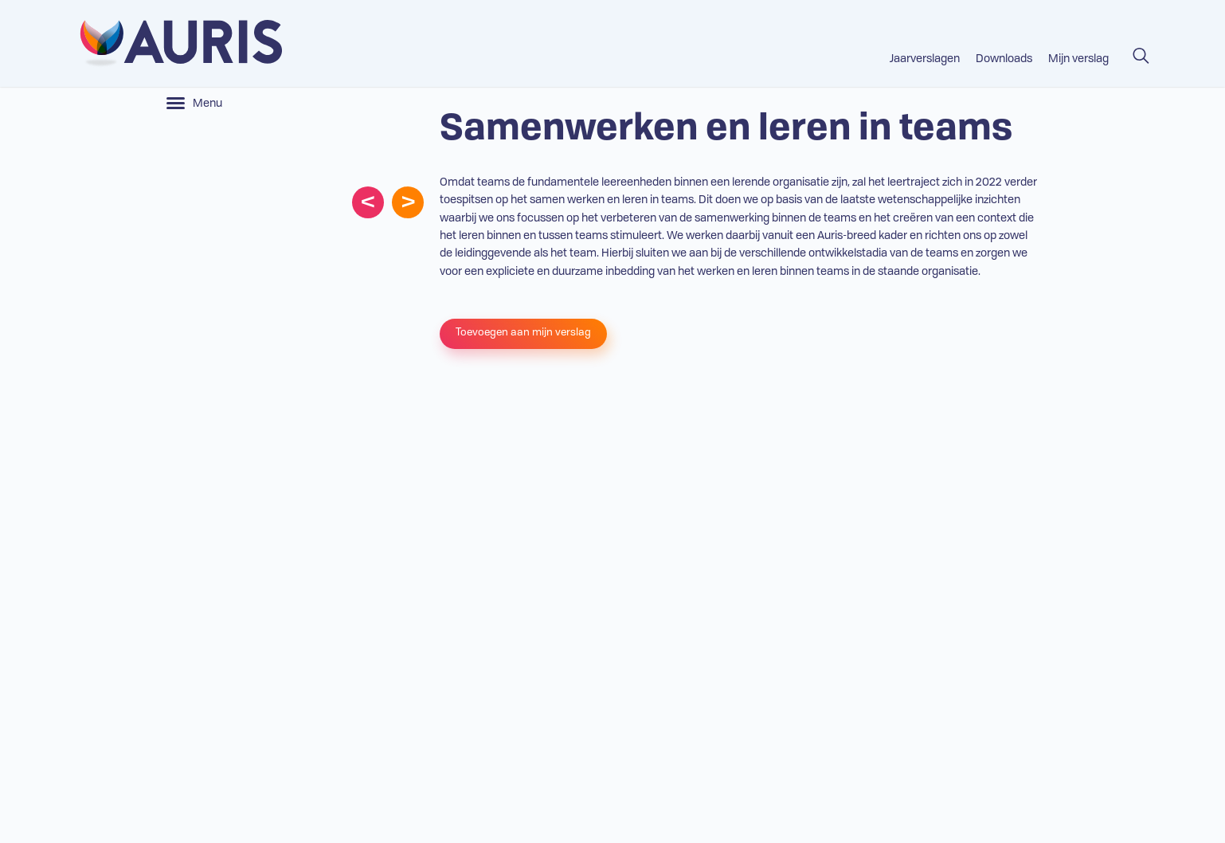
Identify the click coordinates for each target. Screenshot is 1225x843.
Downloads (1004, 59)
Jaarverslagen (925, 59)
